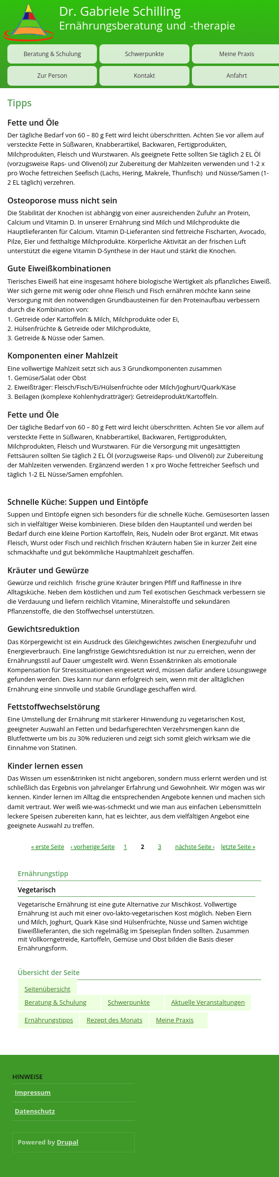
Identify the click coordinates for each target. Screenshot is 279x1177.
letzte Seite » (238, 846)
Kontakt (144, 75)
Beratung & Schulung (52, 54)
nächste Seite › (195, 846)
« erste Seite (47, 846)
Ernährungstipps (49, 1019)
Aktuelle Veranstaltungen (208, 1002)
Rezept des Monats (114, 1019)
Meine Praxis (174, 1019)
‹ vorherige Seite (93, 846)
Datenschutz (35, 1111)
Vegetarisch (37, 890)
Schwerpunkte (144, 54)
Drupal (67, 1142)
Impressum (33, 1092)
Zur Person (52, 75)
